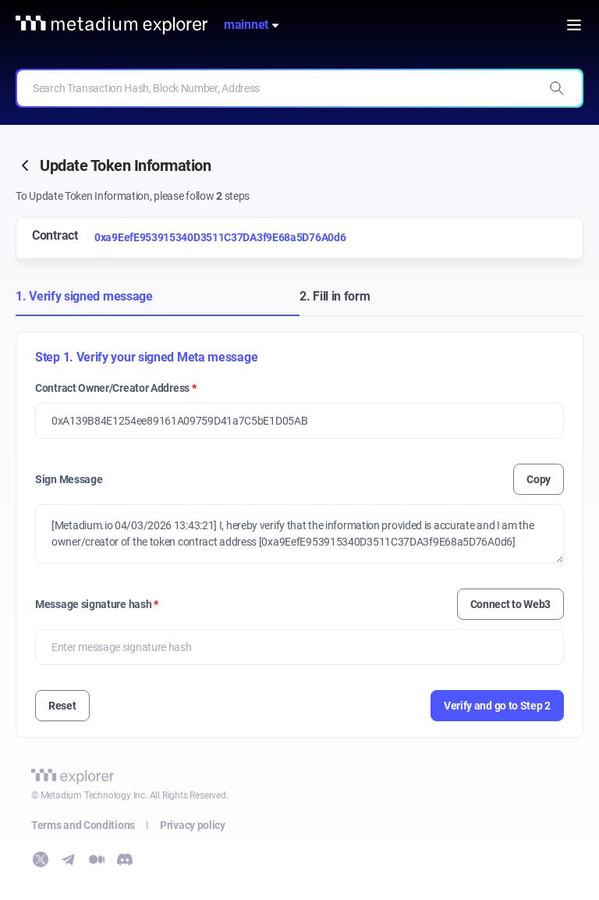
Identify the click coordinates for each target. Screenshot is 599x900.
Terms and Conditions (83, 825)
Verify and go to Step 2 (497, 705)
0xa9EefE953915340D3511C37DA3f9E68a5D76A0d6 (220, 237)
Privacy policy (192, 825)
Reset (62, 705)
